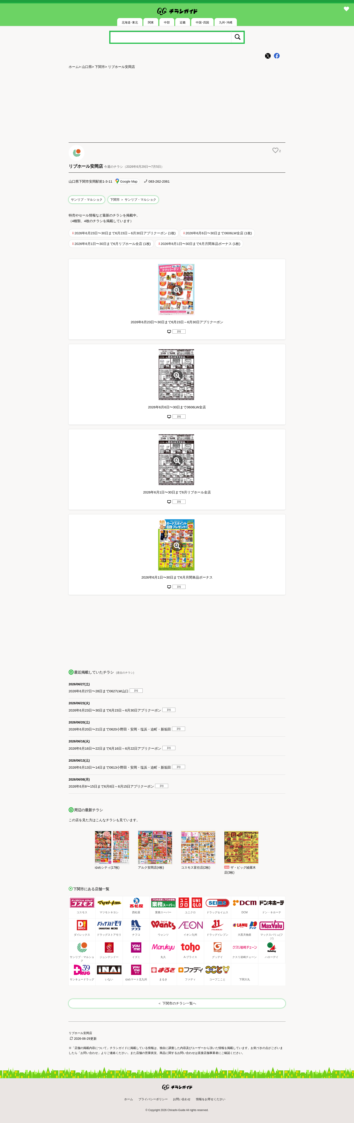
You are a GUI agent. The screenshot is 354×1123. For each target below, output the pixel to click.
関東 (151, 22)
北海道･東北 (130, 22)
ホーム (74, 67)
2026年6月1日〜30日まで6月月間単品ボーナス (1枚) (200, 244)
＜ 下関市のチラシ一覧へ (177, 1003)
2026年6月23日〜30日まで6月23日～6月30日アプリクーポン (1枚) (125, 233)
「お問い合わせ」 (89, 1053)
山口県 (87, 67)
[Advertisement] (177, 106)
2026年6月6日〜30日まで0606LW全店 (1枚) (219, 233)
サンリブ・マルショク (86, 199)
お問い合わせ (182, 1099)
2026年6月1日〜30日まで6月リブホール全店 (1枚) (113, 244)
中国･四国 (202, 22)
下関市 (100, 67)
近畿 (183, 22)
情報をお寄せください (210, 1099)
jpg (179, 331)
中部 (167, 22)
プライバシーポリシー (153, 1099)
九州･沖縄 (225, 22)
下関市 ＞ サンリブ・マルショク (133, 199)
